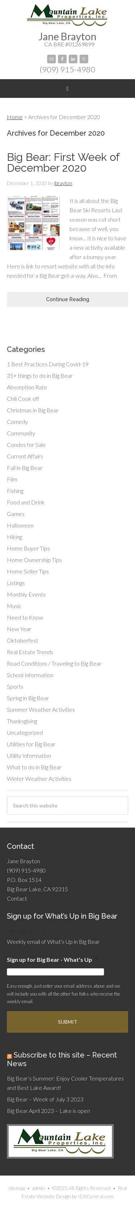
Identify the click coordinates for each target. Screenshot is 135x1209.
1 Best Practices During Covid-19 (48, 364)
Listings (16, 582)
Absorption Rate (27, 387)
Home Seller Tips (28, 571)
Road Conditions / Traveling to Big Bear (54, 663)
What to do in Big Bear (34, 767)
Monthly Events (26, 594)
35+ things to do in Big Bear (40, 375)
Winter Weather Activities (39, 778)
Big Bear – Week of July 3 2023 (45, 1099)
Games (15, 513)
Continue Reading (67, 299)
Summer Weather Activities (41, 709)
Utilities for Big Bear (31, 744)
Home (15, 116)
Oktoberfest (22, 640)
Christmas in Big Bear (33, 410)
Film (12, 479)
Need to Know (25, 617)
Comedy (17, 421)
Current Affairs (25, 456)
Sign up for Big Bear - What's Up (52, 959)
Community (21, 433)
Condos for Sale (26, 444)
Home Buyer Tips (28, 548)
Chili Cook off (23, 398)
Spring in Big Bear (28, 697)
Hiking (14, 536)
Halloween (20, 525)
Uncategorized (25, 732)
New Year (19, 628)
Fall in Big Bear (24, 467)
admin (38, 1188)
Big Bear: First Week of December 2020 (63, 162)
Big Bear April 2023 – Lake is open (48, 1110)
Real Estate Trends (30, 651)
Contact (17, 898)
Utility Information (29, 755)
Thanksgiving (22, 720)
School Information (30, 674)
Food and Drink (26, 502)
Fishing (15, 490)
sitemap (16, 1188)
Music (14, 605)
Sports (15, 686)
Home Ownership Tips (34, 559)
